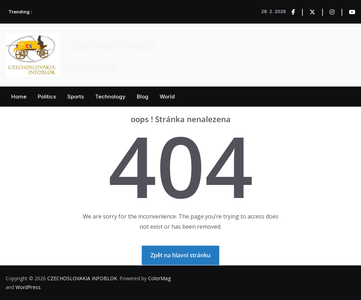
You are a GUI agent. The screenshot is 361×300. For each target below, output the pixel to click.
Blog (142, 96)
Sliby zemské (186, 70)
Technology (110, 96)
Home (18, 96)
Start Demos (185, 55)
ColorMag (159, 278)
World (167, 96)
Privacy (180, 39)
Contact (219, 55)
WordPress (28, 287)
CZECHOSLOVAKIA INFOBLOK (82, 278)
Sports (75, 96)
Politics (47, 96)
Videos (207, 39)
